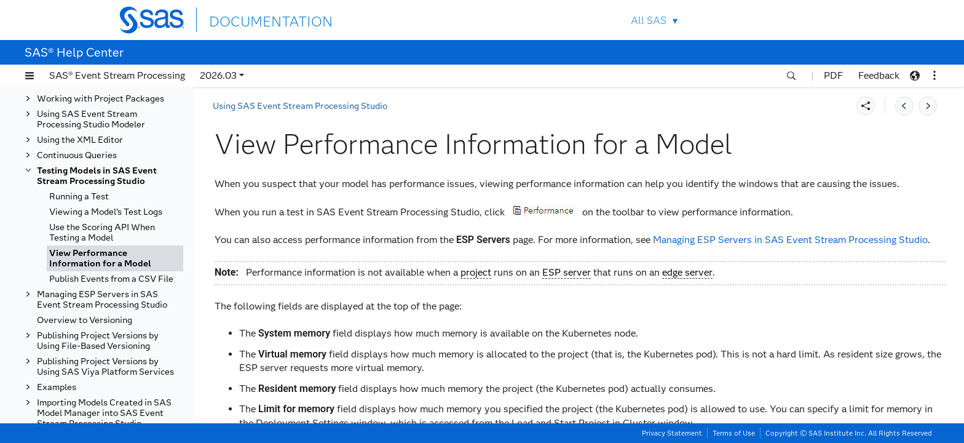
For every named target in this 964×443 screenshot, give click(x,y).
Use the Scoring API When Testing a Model (102, 232)
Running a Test (79, 196)
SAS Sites (819, 20)
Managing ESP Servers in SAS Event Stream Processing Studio (102, 299)
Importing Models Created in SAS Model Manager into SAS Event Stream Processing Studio (104, 413)
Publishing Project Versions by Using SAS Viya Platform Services (105, 366)
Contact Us (790, 20)
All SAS (648, 20)
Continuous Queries (77, 155)
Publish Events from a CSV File (111, 279)
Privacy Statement (672, 433)
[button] (29, 75)
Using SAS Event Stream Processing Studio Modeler (91, 119)
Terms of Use (734, 433)
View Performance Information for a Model (100, 258)
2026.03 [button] (218, 75)
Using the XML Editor (80, 140)
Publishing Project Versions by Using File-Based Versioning (98, 340)
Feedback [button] (878, 75)
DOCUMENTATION (254, 19)
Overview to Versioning (84, 320)
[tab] (115, 258)
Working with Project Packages (100, 99)
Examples (56, 387)
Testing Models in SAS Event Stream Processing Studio (97, 176)
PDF (833, 75)
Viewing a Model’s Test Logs (105, 212)
